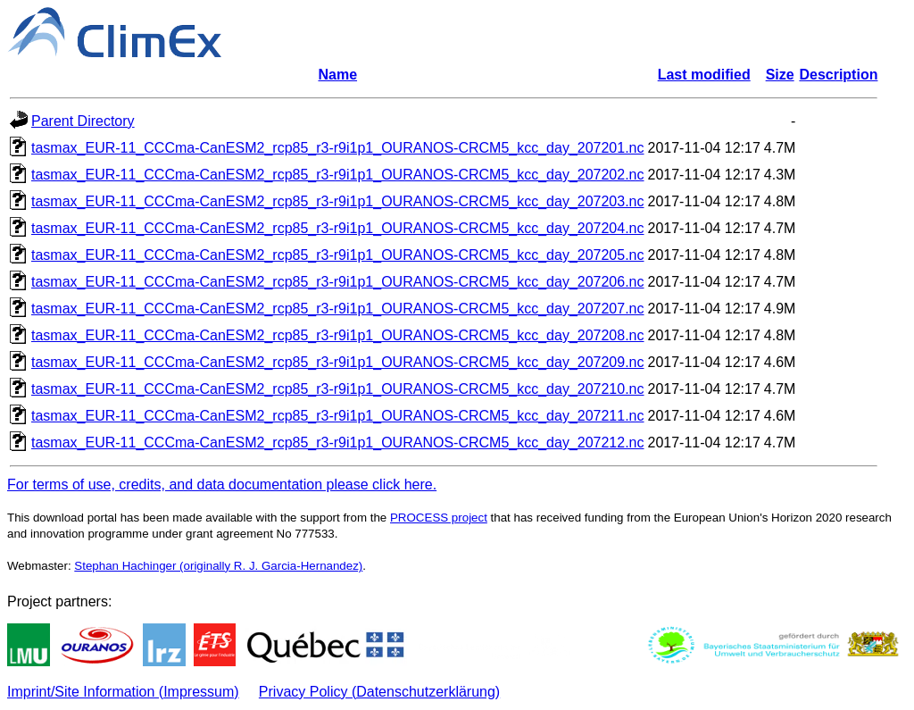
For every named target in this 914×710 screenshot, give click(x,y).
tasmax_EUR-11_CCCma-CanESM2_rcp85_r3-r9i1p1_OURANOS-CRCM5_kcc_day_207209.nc (337, 362)
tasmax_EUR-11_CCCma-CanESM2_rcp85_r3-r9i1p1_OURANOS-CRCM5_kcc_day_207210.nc (337, 389)
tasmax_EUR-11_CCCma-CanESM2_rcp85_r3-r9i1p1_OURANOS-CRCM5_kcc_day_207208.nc (337, 335)
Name (337, 74)
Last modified (704, 74)
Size (780, 74)
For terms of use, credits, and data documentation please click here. (221, 484)
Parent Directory (83, 121)
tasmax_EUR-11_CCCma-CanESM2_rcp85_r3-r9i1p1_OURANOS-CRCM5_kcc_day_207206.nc (337, 281)
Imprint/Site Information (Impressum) (123, 691)
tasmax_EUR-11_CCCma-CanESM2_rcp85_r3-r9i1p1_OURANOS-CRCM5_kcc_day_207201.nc (337, 147)
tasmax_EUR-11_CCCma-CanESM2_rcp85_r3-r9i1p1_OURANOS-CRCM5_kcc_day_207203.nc (337, 201)
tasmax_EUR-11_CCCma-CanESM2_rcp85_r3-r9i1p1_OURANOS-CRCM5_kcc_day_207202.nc (337, 174)
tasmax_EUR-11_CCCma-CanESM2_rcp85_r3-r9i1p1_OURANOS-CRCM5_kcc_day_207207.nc (337, 308)
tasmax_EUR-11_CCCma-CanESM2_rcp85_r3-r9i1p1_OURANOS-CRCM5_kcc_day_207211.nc (337, 415)
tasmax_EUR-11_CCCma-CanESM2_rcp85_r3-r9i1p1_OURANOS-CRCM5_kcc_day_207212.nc (337, 442)
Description (838, 74)
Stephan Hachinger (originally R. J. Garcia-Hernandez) (218, 565)
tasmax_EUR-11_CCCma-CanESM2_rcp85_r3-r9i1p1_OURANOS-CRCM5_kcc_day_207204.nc (337, 228)
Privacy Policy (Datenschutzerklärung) (379, 691)
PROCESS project (438, 517)
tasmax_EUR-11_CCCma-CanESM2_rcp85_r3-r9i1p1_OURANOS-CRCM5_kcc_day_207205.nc (337, 255)
